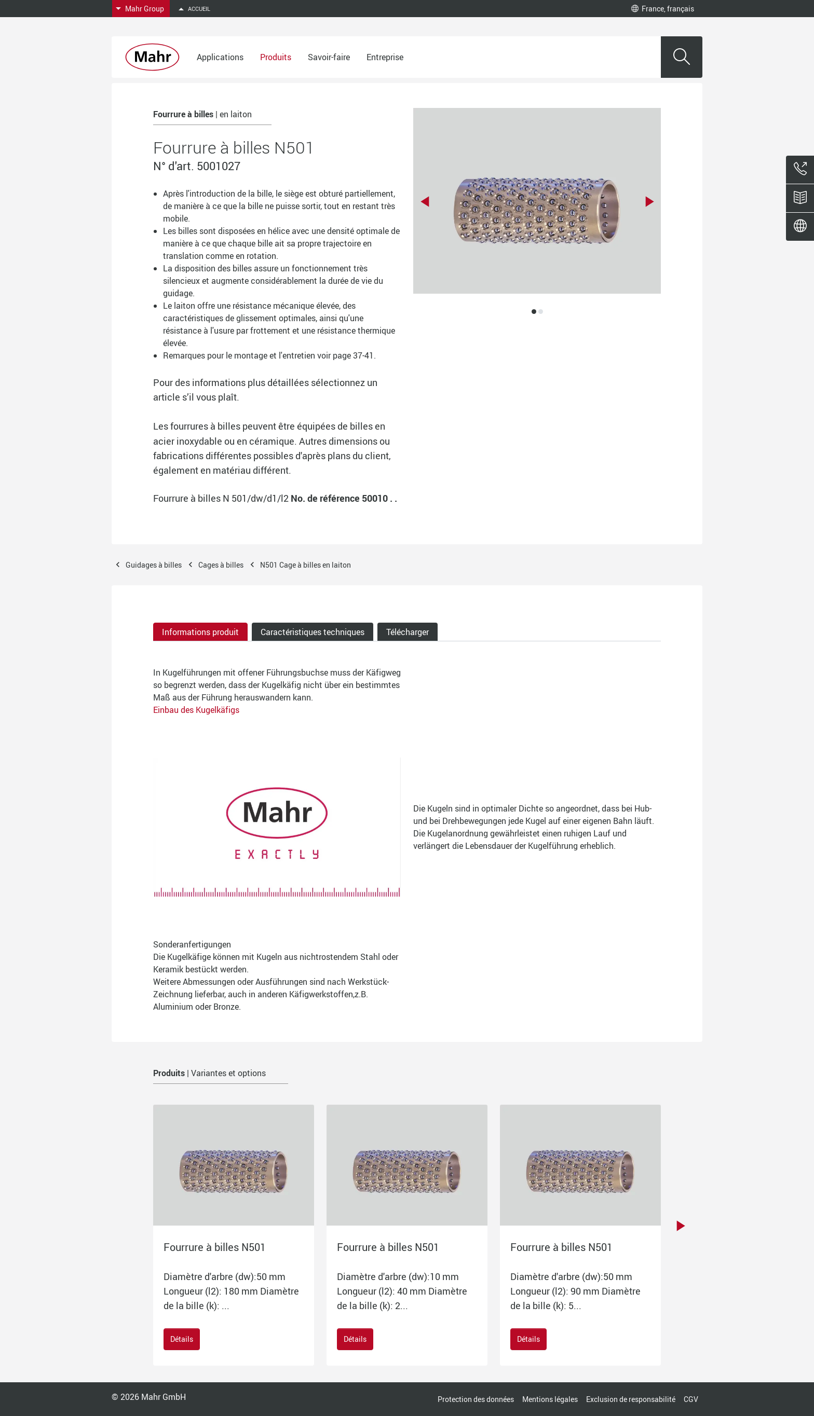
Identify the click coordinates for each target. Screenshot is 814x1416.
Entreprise (385, 57)
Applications (220, 57)
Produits (275, 57)
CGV (691, 1399)
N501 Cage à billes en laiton (305, 565)
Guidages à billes (154, 565)
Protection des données (476, 1399)
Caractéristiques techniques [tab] (312, 632)
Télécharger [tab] (407, 632)
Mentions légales (550, 1399)
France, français (662, 8)
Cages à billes (220, 565)
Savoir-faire (329, 57)
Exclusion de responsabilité (630, 1399)
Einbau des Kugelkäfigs (196, 710)
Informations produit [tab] (200, 632)
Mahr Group (144, 8)
